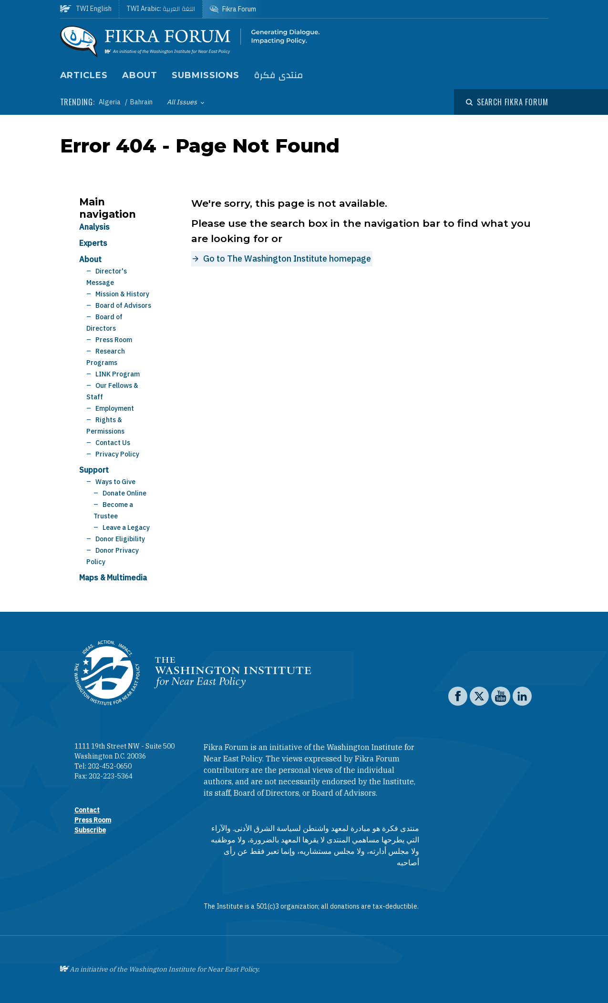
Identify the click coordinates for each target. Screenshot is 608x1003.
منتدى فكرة (278, 75)
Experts (93, 243)
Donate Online (124, 493)
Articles (84, 75)
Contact (87, 810)
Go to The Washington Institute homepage (287, 258)
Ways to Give (115, 481)
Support (94, 470)
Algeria (110, 102)
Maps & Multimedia (113, 577)
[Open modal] (507, 102)
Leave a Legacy (126, 527)
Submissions (205, 75)
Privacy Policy (117, 454)
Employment (114, 408)
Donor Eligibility (120, 539)
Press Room (113, 339)
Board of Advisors (123, 305)
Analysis (94, 227)
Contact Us (112, 442)
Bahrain (141, 102)
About (140, 75)
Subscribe (90, 830)
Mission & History (122, 294)
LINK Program (117, 374)
